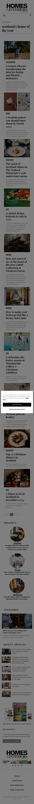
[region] (17, 402)
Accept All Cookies (17, 404)
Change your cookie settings (17, 409)
